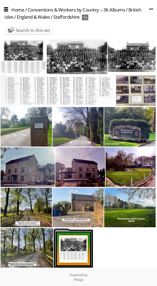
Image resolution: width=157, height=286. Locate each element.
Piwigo (79, 279)
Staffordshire (66, 17)
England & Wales (33, 17)
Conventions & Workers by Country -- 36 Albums (76, 10)
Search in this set (33, 30)
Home (17, 10)
